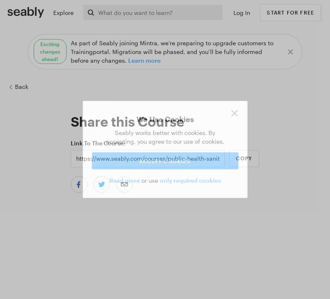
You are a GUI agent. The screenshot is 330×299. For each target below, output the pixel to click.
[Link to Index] (26, 12)
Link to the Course (97, 143)
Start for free (290, 12)
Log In (241, 12)
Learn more (144, 60)
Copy (244, 158)
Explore (63, 12)
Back (18, 86)
